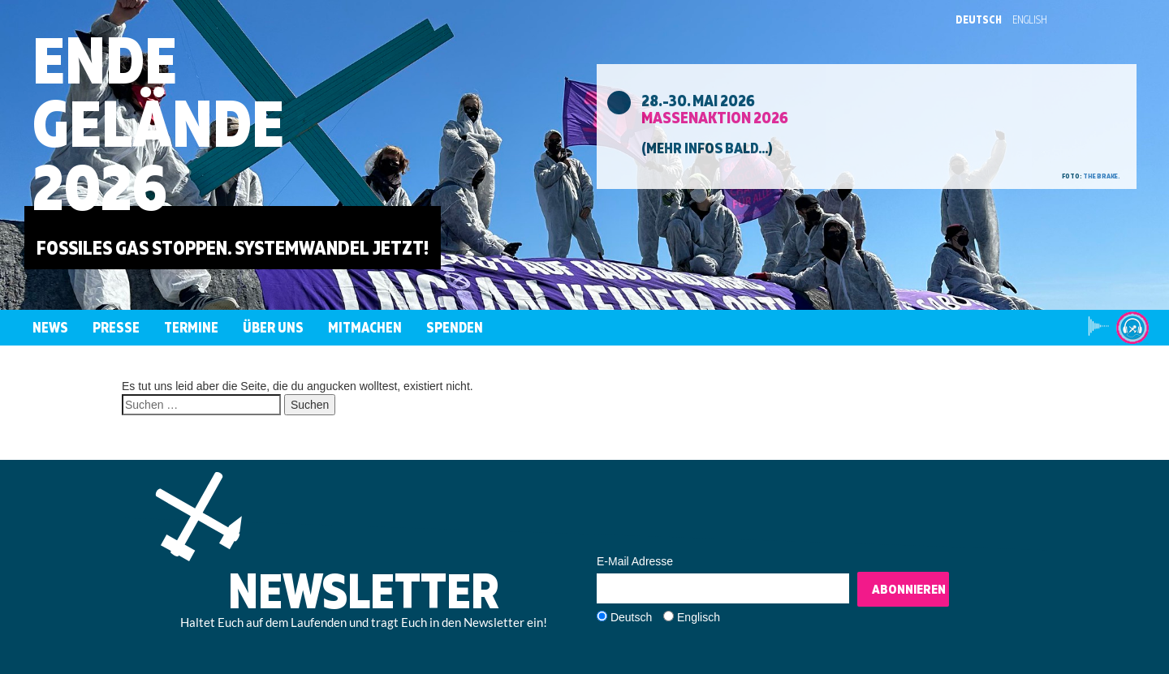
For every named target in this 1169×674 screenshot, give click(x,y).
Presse (116, 327)
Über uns (273, 327)
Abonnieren (909, 589)
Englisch (698, 617)
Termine (191, 327)
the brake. (1101, 176)
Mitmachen (365, 327)
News (50, 327)
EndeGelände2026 (158, 123)
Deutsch (978, 19)
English (1029, 19)
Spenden (454, 327)
